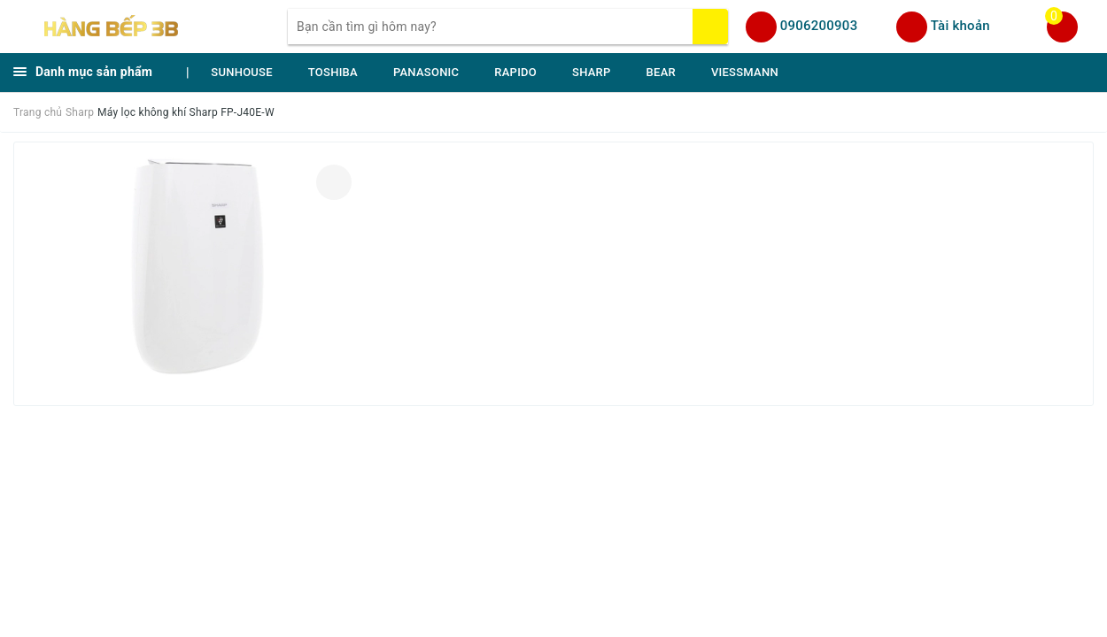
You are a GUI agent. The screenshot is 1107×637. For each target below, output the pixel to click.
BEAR (661, 72)
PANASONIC (426, 72)
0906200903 (819, 26)
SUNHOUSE (242, 72)
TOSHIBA (333, 72)
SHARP (591, 72)
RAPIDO (515, 72)
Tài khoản (960, 26)
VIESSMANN (744, 72)
